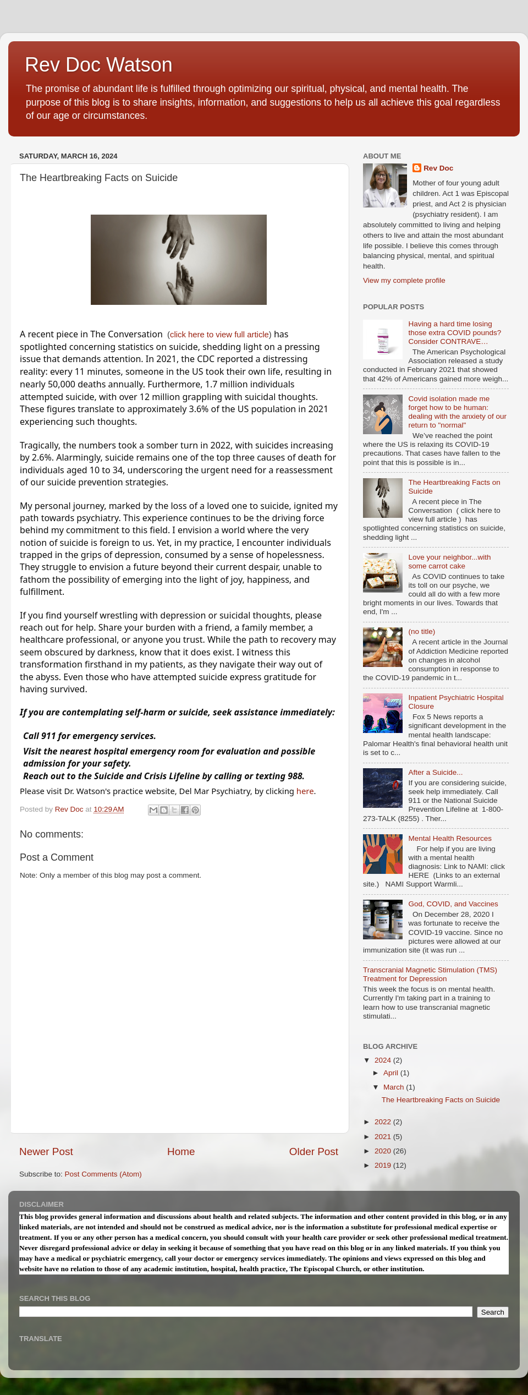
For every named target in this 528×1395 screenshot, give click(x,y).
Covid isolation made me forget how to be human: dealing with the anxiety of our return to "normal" (457, 412)
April (391, 1073)
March (394, 1087)
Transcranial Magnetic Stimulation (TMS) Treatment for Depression (430, 974)
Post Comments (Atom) (103, 1174)
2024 (384, 1060)
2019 (384, 1165)
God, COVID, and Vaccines (453, 904)
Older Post (313, 1151)
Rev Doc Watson (99, 64)
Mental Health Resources (450, 838)
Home (181, 1151)
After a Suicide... (435, 772)
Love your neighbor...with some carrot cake (449, 561)
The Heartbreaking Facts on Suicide (441, 1100)
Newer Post (46, 1151)
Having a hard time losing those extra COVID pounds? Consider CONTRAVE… (454, 333)
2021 (384, 1137)
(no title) (421, 631)
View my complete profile (404, 280)
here (305, 790)
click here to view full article (219, 334)
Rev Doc (438, 168)
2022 (384, 1122)
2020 (384, 1151)
